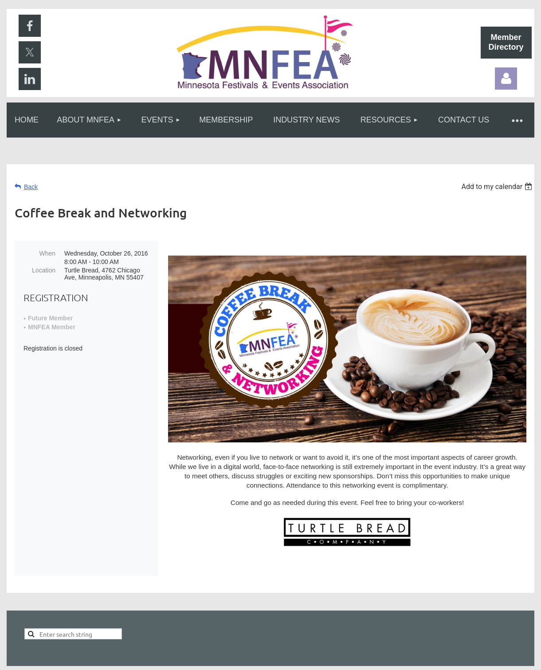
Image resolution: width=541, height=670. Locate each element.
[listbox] (497, 186)
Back (31, 186)
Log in (506, 78)
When (47, 253)
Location (43, 270)
